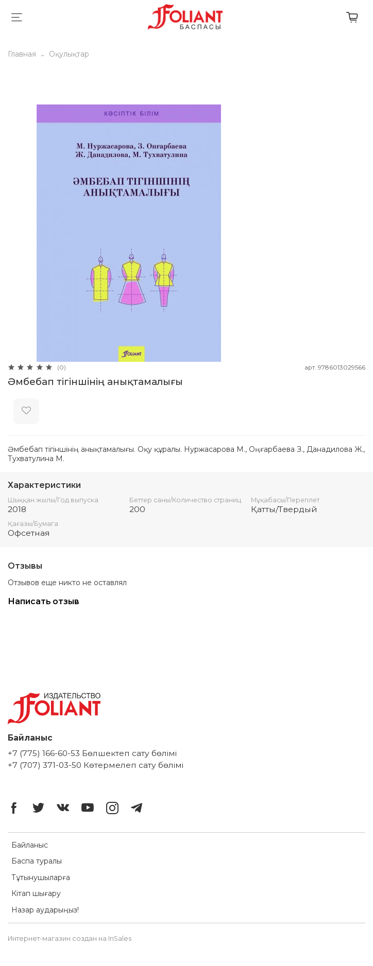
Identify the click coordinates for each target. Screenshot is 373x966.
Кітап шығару (36, 893)
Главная (22, 54)
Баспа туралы (36, 861)
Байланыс (29, 845)
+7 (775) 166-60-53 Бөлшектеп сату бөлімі (92, 753)
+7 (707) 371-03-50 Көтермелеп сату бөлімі (95, 765)
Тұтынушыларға (40, 877)
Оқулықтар (69, 54)
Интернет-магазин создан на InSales (69, 938)
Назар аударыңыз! (45, 910)
